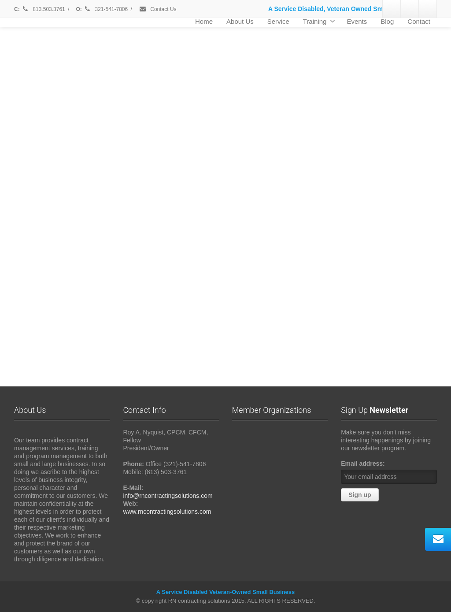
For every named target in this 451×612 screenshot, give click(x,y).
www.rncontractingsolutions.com (167, 511)
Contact (418, 21)
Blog (387, 21)
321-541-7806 (106, 9)
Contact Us (158, 9)
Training (319, 21)
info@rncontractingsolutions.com (167, 495)
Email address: (363, 463)
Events (357, 21)
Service (278, 21)
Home (204, 21)
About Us (240, 21)
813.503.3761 (43, 9)
